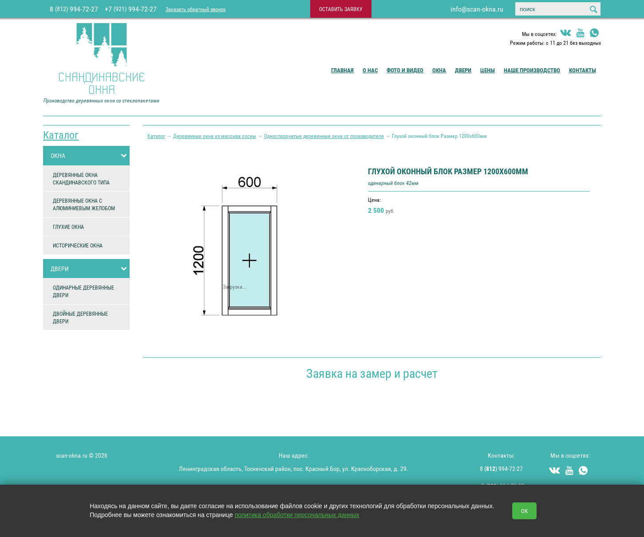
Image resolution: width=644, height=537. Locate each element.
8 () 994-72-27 (501, 468)
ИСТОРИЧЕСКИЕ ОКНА (78, 245)
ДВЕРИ (90, 268)
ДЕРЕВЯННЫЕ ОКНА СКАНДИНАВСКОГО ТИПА (81, 178)
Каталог (61, 135)
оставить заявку (341, 8)
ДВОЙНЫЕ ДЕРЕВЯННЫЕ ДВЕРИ (80, 317)
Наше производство (532, 70)
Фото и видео (405, 70)
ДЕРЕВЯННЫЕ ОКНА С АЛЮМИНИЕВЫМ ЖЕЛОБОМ (84, 204)
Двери (463, 70)
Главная (342, 70)
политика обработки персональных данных (297, 514)
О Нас (370, 70)
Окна (439, 70)
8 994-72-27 (74, 9)
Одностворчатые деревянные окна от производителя (324, 135)
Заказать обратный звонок (196, 8)
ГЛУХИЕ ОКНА (68, 226)
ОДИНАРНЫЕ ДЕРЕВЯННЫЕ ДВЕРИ (83, 291)
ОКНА (90, 155)
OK (524, 511)
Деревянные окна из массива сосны (214, 135)
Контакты (582, 70)
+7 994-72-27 (131, 9)
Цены (487, 70)
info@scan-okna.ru (476, 9)
